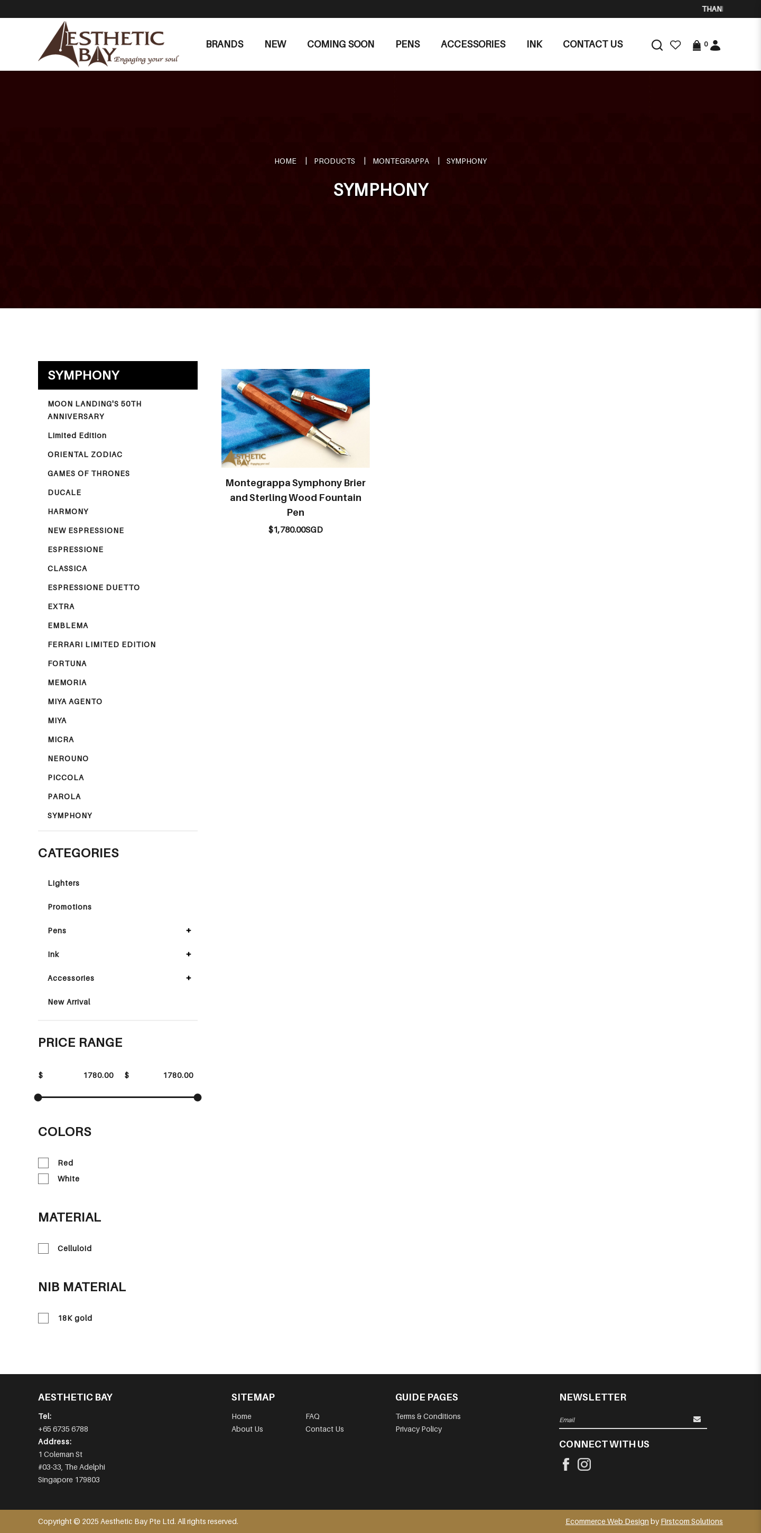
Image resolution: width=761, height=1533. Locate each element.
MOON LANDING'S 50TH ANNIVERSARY (95, 410)
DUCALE (64, 492)
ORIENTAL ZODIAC (85, 454)
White (59, 1179)
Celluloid (65, 1248)
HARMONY (68, 511)
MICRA (61, 739)
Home (285, 160)
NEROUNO (68, 758)
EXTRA (61, 606)
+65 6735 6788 (63, 1428)
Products (334, 160)
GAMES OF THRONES (89, 473)
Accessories (71, 977)
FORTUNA (67, 663)
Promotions (70, 906)
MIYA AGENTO (75, 701)
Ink (53, 954)
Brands (224, 44)
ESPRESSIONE (76, 549)
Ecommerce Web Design (607, 1521)
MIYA (57, 720)
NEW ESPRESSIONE (86, 530)
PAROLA (64, 796)
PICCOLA (66, 777)
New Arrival (69, 1001)
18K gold (65, 1318)
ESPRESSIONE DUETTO (94, 587)
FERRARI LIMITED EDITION (102, 644)
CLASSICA (67, 568)
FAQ (312, 1416)
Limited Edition (77, 435)
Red (55, 1163)
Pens (57, 930)
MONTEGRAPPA (401, 160)
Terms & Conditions (428, 1416)
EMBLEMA (68, 625)
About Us (247, 1428)
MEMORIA (67, 682)
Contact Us (324, 1428)
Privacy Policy (418, 1428)
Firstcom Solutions (692, 1521)
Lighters (64, 882)
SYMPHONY (467, 160)
